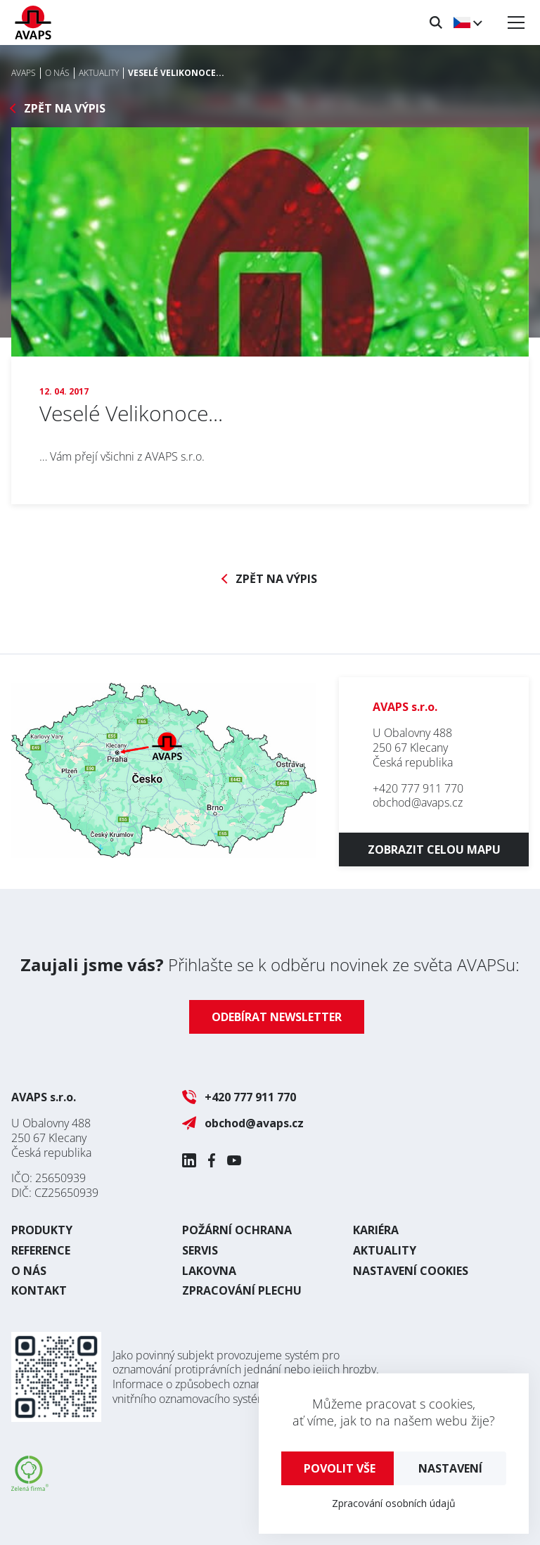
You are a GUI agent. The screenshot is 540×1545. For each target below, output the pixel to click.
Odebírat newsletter (277, 1017)
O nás (28, 1270)
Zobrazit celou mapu (434, 849)
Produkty (41, 1230)
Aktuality (384, 1250)
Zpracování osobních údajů (394, 1503)
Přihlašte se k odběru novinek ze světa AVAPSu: (270, 964)
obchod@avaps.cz (418, 802)
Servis (200, 1250)
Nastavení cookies (410, 1270)
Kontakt (39, 1290)
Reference (40, 1250)
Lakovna (209, 1270)
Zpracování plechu (242, 1290)
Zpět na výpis (64, 108)
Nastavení (450, 1468)
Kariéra (376, 1230)
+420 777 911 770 (418, 788)
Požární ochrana (237, 1230)
